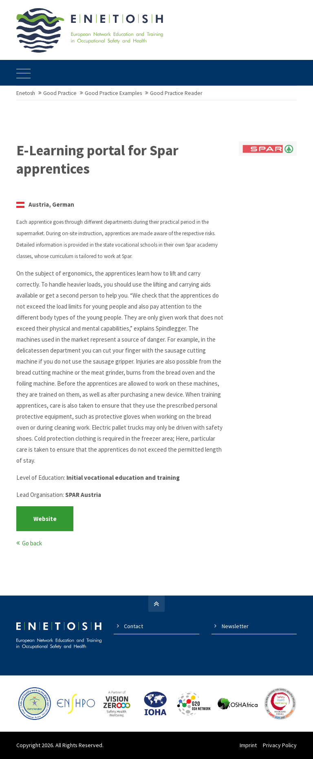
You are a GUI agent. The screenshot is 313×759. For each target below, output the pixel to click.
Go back (32, 543)
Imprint (248, 745)
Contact (133, 626)
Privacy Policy (280, 745)
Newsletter (235, 626)
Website (45, 519)
